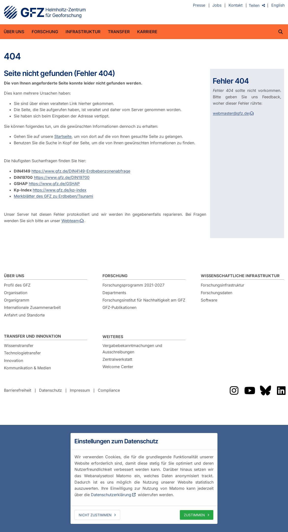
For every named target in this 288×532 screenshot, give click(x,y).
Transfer (119, 31)
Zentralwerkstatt (117, 359)
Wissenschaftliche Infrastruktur (240, 275)
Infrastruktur (83, 31)
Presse (199, 5)
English (278, 5)
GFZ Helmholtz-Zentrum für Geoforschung (44, 12)
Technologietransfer (22, 352)
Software (209, 300)
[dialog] (144, 478)
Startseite (63, 136)
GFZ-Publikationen (119, 307)
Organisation (15, 292)
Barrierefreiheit (17, 390)
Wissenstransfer (18, 345)
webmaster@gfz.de (231, 113)
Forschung (45, 31)
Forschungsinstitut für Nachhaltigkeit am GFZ (143, 300)
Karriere (147, 31)
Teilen (254, 5)
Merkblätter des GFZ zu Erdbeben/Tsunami (53, 196)
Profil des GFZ (17, 285)
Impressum (80, 390)
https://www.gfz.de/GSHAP (54, 183)
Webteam (70, 220)
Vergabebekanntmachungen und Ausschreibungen (132, 348)
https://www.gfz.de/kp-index (59, 189)
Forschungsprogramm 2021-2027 (133, 285)
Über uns (14, 31)
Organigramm (16, 300)
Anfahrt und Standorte (24, 315)
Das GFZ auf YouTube (250, 390)
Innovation (13, 360)
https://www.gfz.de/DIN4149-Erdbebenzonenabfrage (80, 171)
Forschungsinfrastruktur (222, 285)
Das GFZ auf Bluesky (265, 390)
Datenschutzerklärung (111, 494)
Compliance (109, 390)
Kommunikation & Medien (27, 367)
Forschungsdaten (216, 292)
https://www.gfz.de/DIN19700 (61, 177)
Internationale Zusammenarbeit (32, 307)
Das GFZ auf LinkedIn (281, 390)
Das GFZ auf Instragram (234, 390)
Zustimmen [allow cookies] (194, 515)
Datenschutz (50, 390)
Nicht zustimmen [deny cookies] (95, 515)
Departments (114, 292)
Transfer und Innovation (32, 336)
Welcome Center (117, 366)
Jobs (216, 5)
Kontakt (236, 5)
